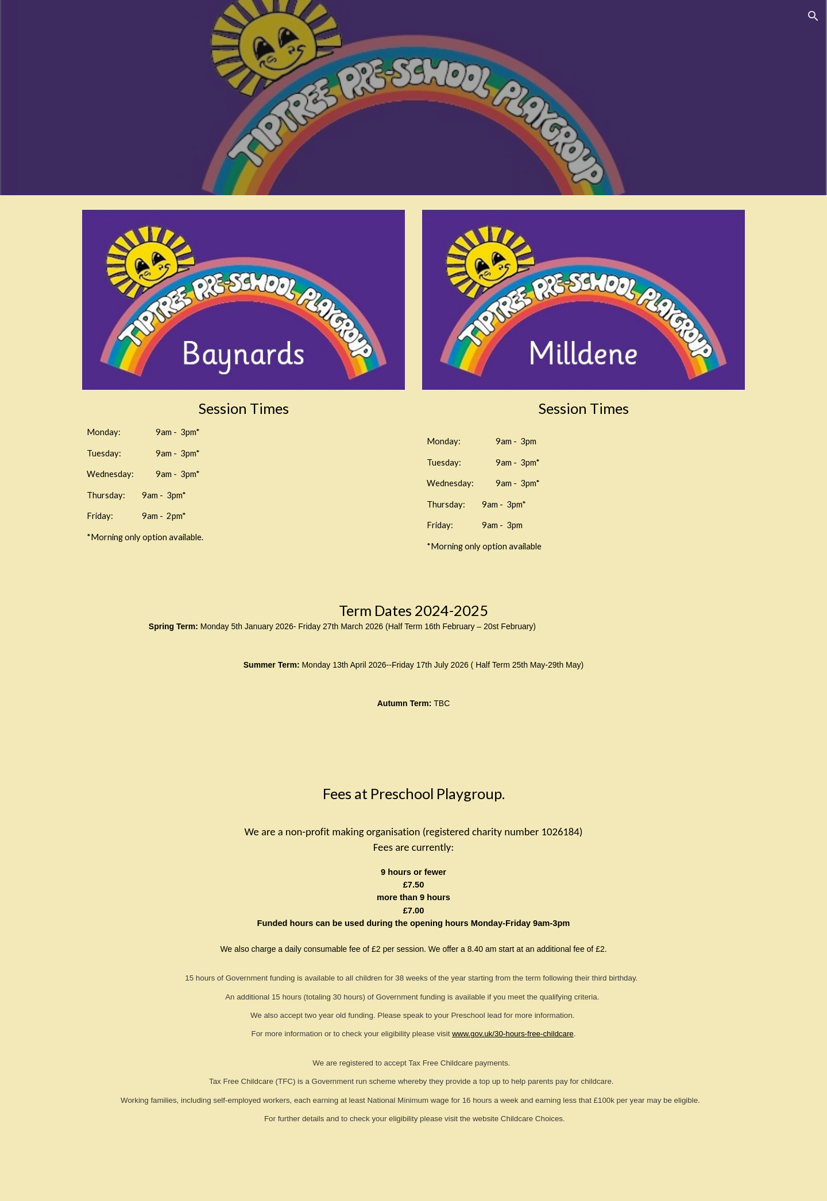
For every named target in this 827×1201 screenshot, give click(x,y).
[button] (813, 16)
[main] (243, 471)
